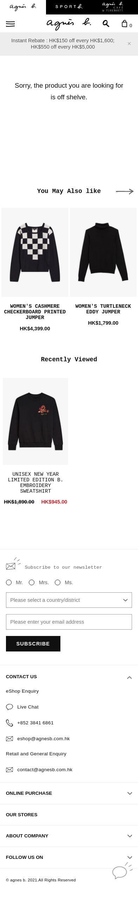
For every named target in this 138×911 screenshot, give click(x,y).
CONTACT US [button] (69, 677)
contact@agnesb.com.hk (44, 769)
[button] (124, 191)
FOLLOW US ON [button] (69, 857)
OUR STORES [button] (22, 814)
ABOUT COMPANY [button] (69, 835)
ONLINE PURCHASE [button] (69, 793)
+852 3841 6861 (35, 722)
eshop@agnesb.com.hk (43, 738)
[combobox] (69, 600)
